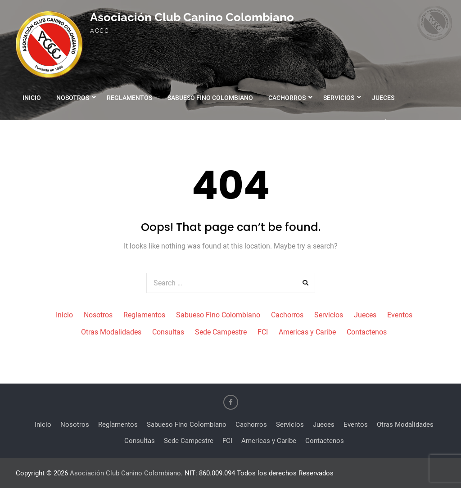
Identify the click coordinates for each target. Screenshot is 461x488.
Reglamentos (129, 97)
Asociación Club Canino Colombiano (192, 17)
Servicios (338, 97)
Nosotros (72, 97)
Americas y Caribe (322, 122)
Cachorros (287, 97)
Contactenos (367, 332)
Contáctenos (389, 122)
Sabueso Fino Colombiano (210, 97)
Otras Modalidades (100, 122)
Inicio (32, 97)
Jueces (383, 97)
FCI (272, 122)
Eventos (36, 122)
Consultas (167, 122)
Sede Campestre (226, 122)
